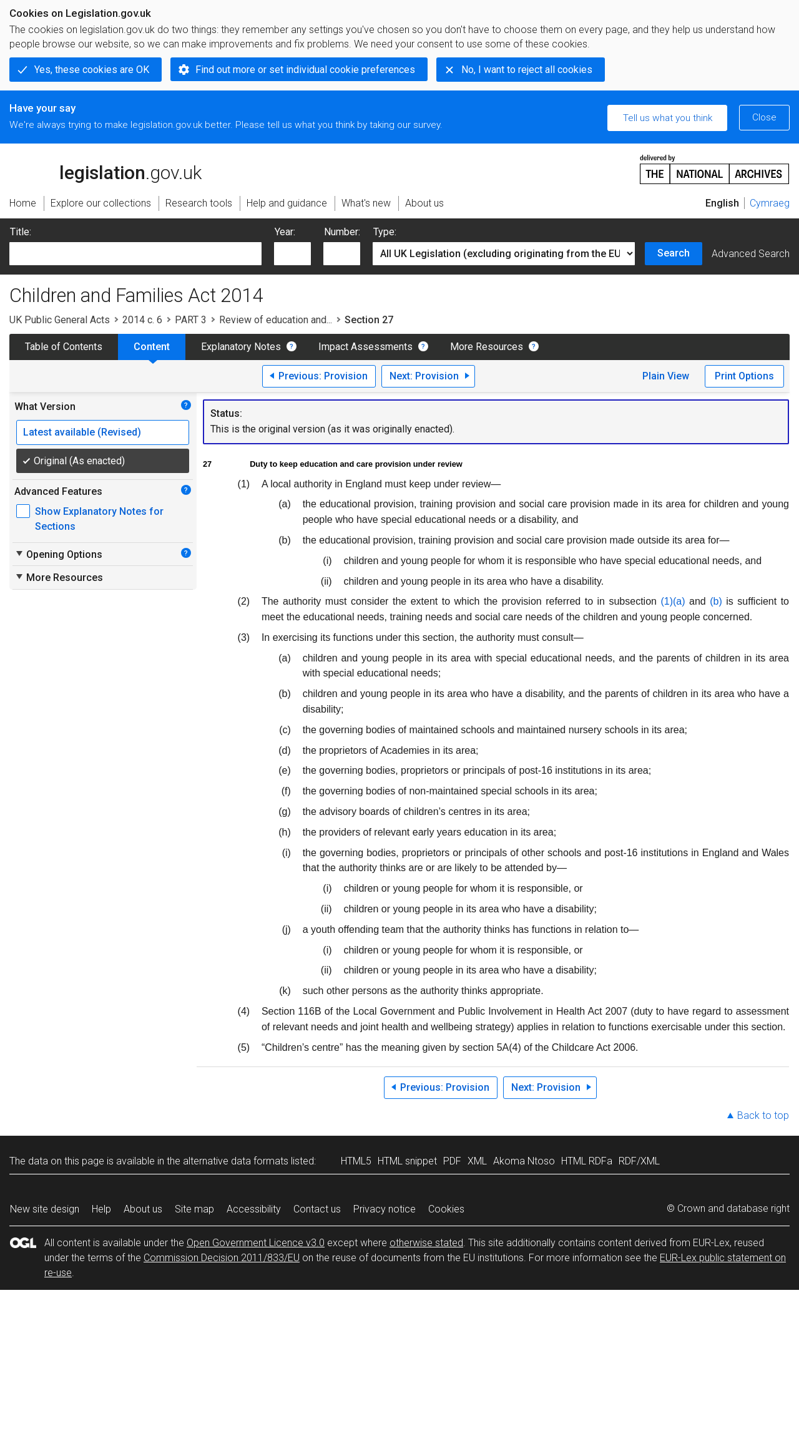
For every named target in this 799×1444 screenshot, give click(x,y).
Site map (194, 1209)
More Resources (486, 347)
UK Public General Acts (59, 320)
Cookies (446, 1209)
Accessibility (254, 1209)
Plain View (665, 376)
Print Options (744, 376)
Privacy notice (384, 1209)
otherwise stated (426, 1243)
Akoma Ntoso (524, 1161)
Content (152, 347)
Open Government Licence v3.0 (256, 1243)
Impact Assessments (365, 347)
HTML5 (356, 1161)
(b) (716, 601)
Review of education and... (275, 320)
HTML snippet (407, 1161)
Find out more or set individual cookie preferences (305, 70)
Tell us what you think (667, 118)
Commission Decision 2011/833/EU (222, 1258)
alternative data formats (235, 1161)
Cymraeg (770, 203)
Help (101, 1209)
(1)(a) (672, 601)
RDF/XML (639, 1161)
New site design (44, 1209)
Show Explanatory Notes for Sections (99, 518)
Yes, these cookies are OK (91, 70)
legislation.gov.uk (105, 168)
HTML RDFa (586, 1161)
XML (477, 1161)
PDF (452, 1161)
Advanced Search (751, 254)
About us (143, 1209)
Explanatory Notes (241, 347)
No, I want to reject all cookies (526, 70)
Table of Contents (63, 347)
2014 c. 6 (142, 320)
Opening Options (58, 554)
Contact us (317, 1209)
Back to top (763, 1115)
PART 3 (191, 320)
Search (673, 253)
